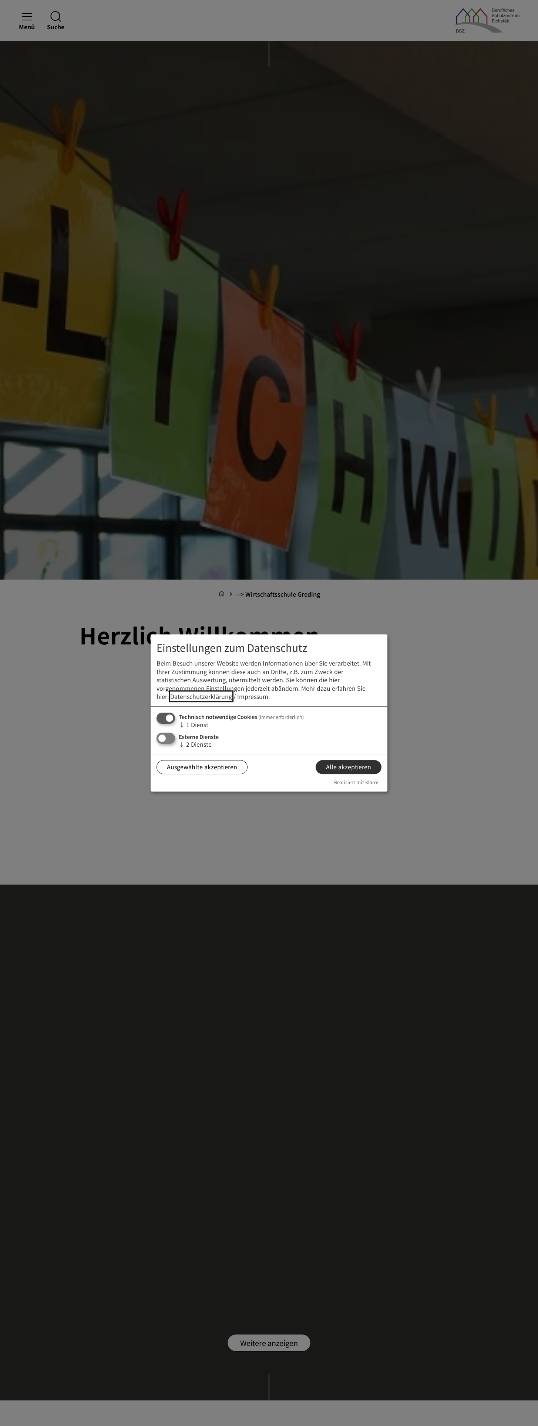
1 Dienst (193, 724)
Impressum (252, 696)
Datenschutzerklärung (201, 696)
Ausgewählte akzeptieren (202, 766)
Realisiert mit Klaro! (356, 782)
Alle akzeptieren (348, 766)
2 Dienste (195, 744)
